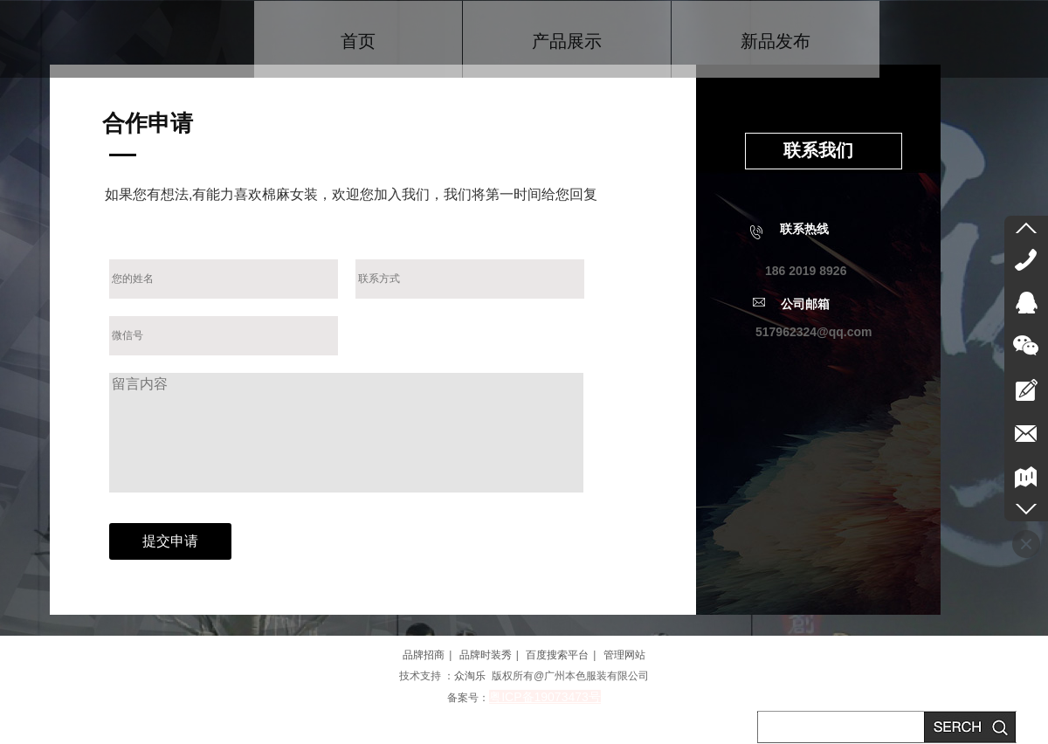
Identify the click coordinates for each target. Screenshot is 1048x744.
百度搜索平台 (557, 655)
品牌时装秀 (485, 655)
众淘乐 (470, 676)
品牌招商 (424, 655)
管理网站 (624, 655)
